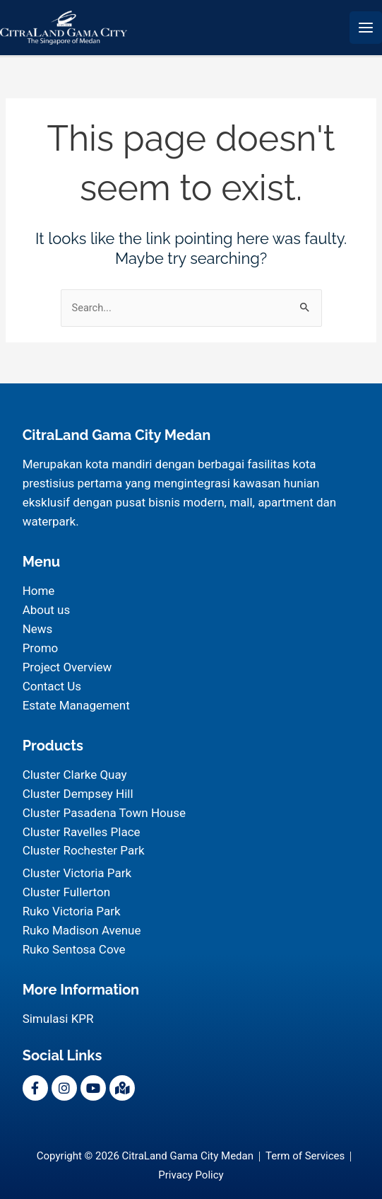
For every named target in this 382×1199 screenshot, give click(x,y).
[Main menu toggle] (366, 27)
